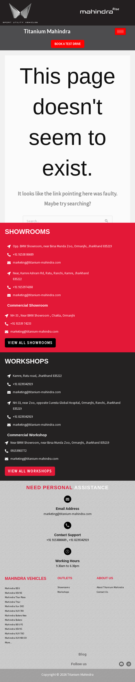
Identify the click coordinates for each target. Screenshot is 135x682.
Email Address (67, 509)
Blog (83, 654)
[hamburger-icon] (120, 31)
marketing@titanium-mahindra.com (68, 514)
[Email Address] (67, 499)
